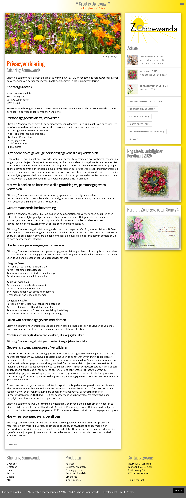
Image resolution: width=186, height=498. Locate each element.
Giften (10, 476)
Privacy (130, 491)
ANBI (9, 479)
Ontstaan (12, 466)
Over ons (12, 463)
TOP (178, 490)
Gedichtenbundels (76, 473)
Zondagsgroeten (75, 470)
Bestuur (11, 473)
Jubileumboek (73, 479)
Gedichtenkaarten (76, 466)
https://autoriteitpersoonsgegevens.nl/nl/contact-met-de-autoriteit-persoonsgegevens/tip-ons (65, 410)
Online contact (136, 479)
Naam (10, 470)
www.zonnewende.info (19, 93)
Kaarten (70, 463)
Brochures (71, 476)
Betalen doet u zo (113, 491)
